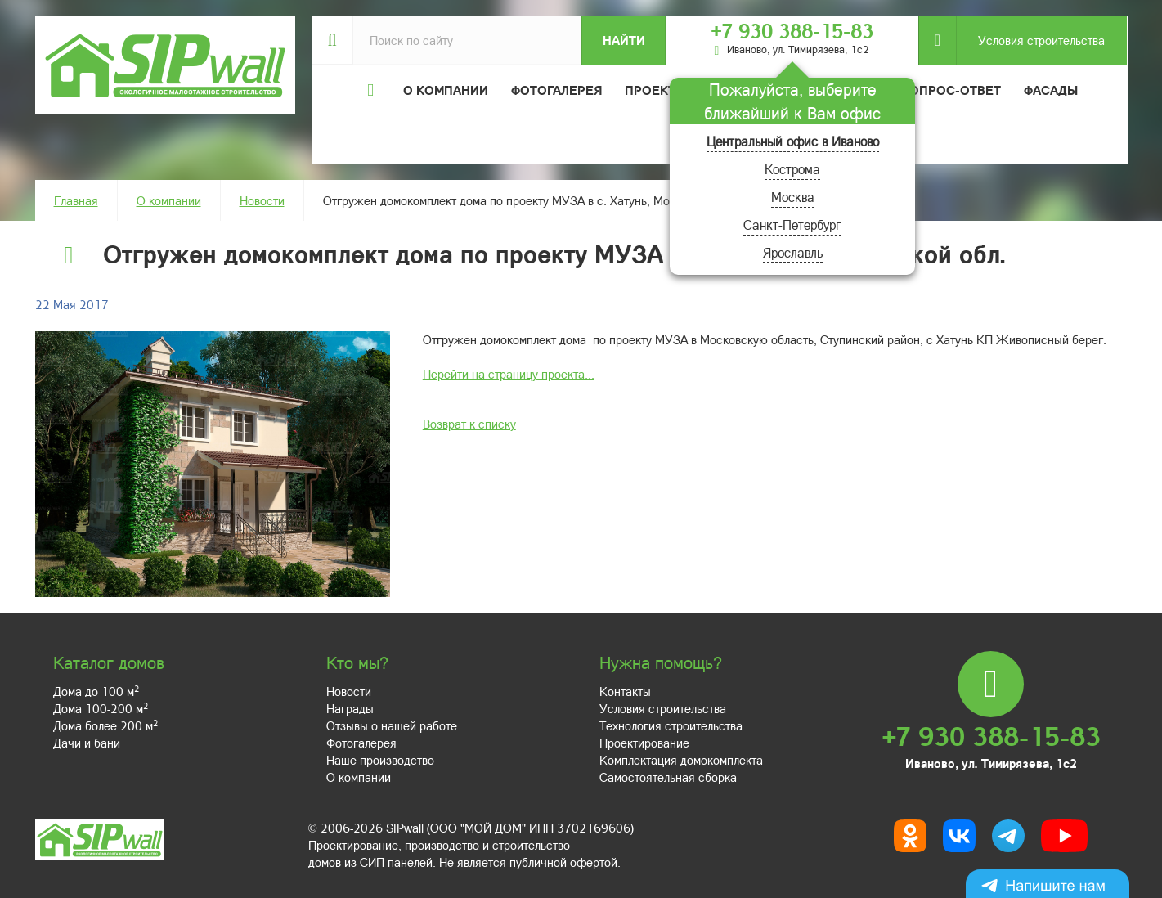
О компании (169, 200)
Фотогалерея (556, 90)
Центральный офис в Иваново (793, 141)
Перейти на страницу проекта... (508, 373)
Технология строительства (671, 725)
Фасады (1051, 90)
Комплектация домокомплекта (681, 759)
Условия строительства (1030, 40)
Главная (76, 200)
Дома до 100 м (96, 691)
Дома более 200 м (105, 725)
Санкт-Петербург (792, 224)
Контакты (625, 691)
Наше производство (380, 759)
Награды (350, 708)
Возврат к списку (469, 423)
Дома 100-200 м (100, 708)
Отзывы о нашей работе (391, 725)
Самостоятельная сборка (668, 777)
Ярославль (793, 252)
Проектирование (644, 742)
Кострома (792, 169)
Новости (262, 200)
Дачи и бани (86, 742)
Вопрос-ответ (951, 90)
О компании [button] (445, 90)
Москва (792, 196)
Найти (624, 40)
